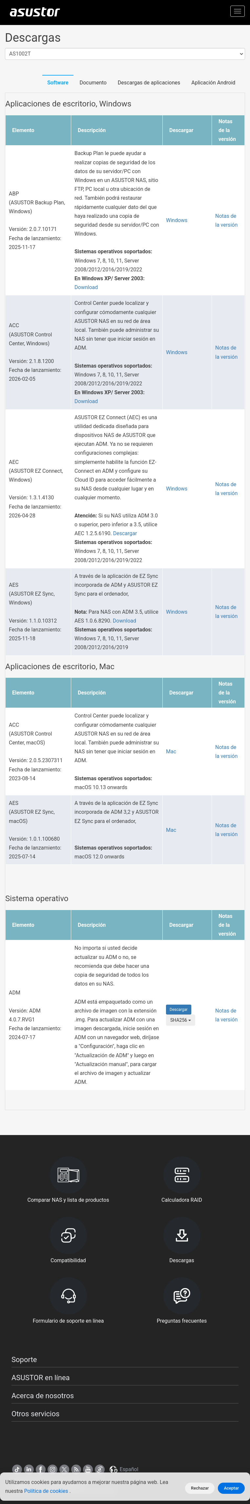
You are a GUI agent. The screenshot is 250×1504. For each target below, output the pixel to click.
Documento (92, 83)
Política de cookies (46, 1491)
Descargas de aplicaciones (149, 83)
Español (123, 1469)
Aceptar (231, 1488)
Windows (176, 220)
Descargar (125, 533)
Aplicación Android (213, 83)
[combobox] (125, 54)
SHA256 (180, 1020)
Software (58, 83)
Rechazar (200, 1488)
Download (86, 287)
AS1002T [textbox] (20, 54)
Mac (171, 751)
